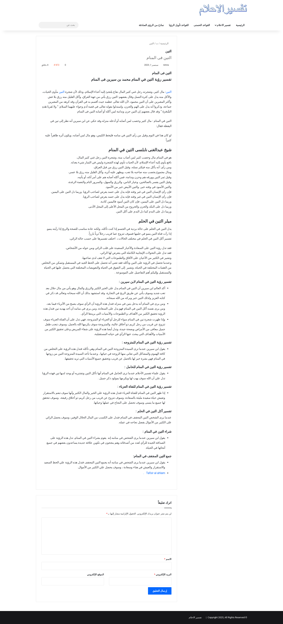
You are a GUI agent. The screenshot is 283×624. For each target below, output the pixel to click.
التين (168, 92)
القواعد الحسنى (202, 25)
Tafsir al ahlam (155, 473)
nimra (166, 65)
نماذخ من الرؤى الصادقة (151, 25)
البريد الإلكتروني (162, 574)
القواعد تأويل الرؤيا (179, 25)
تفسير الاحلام (224, 25)
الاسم (167, 559)
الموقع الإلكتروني (95, 574)
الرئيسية (240, 25)
